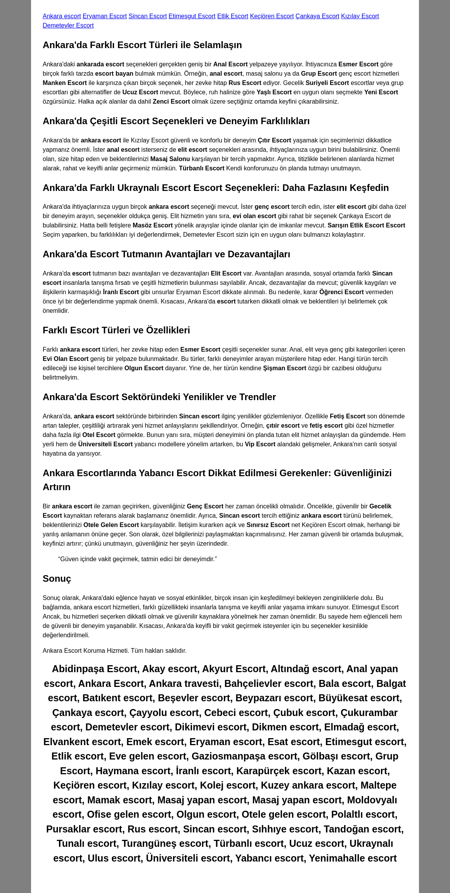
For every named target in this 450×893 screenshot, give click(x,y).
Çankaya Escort (317, 16)
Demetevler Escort (68, 25)
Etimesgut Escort (192, 16)
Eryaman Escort (105, 16)
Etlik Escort (232, 16)
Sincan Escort (147, 16)
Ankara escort (62, 16)
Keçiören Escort (272, 16)
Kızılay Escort (360, 16)
